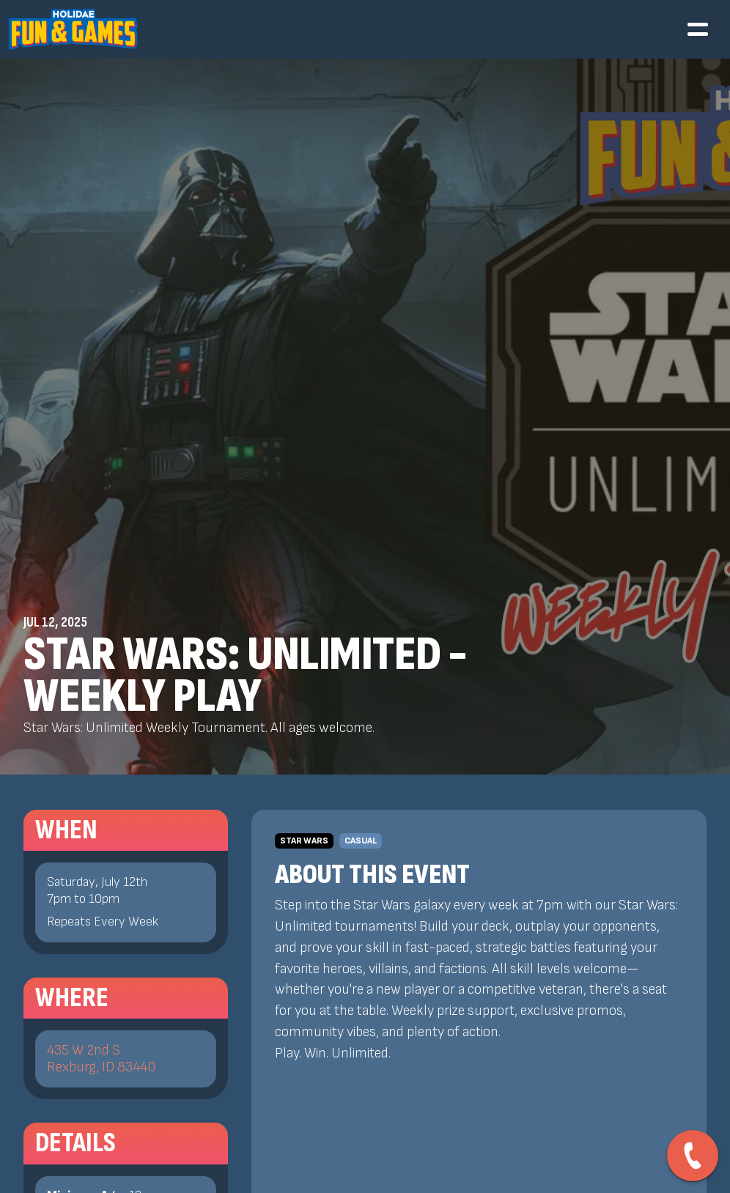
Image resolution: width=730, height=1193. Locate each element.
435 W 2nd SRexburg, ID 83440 (101, 1059)
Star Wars (304, 840)
